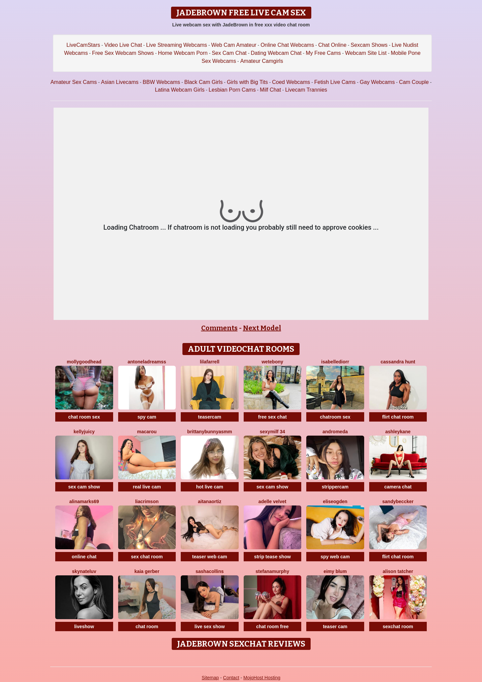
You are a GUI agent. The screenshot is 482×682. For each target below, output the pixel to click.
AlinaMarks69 (84, 501)
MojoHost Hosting (261, 677)
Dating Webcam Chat (276, 53)
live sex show (209, 626)
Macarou (147, 431)
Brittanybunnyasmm (209, 431)
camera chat (398, 486)
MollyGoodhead (84, 361)
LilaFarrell (209, 361)
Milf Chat (270, 90)
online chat (84, 556)
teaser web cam (209, 556)
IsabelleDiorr (335, 361)
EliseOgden (335, 501)
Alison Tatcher (398, 571)
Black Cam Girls (203, 82)
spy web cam (335, 556)
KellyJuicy (84, 431)
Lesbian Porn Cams (232, 90)
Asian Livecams (120, 82)
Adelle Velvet (272, 501)
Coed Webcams (291, 82)
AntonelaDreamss (147, 361)
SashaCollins (209, 571)
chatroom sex (335, 417)
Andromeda (335, 431)
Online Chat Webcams (287, 45)
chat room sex (84, 417)
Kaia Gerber (146, 571)
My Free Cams (323, 53)
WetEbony (272, 361)
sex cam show (84, 486)
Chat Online (332, 45)
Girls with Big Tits (247, 82)
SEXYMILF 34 (272, 431)
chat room (147, 626)
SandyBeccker (397, 501)
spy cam (147, 417)
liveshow (84, 626)
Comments (219, 328)
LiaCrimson (147, 501)
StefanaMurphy (272, 571)
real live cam (147, 486)
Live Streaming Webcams (176, 45)
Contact (231, 677)
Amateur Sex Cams (74, 82)
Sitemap (210, 677)
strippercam (335, 486)
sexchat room (398, 626)
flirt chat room (398, 417)
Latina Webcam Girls (180, 90)
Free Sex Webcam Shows (123, 53)
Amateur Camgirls (261, 61)
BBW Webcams (161, 82)
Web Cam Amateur (233, 45)
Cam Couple (414, 82)
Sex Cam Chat (229, 53)
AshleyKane (398, 431)
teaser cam (335, 626)
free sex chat (272, 417)
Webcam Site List (366, 53)
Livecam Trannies (306, 90)
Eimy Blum (335, 571)
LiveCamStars (83, 45)
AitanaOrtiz (209, 501)
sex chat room (147, 556)
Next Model (262, 328)
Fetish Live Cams (335, 82)
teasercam (209, 417)
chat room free (272, 626)
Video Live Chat (123, 45)
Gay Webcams (377, 82)
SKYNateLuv (84, 571)
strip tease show (272, 556)
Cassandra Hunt (398, 361)
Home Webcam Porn (183, 53)
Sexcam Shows (369, 45)
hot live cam (209, 486)
